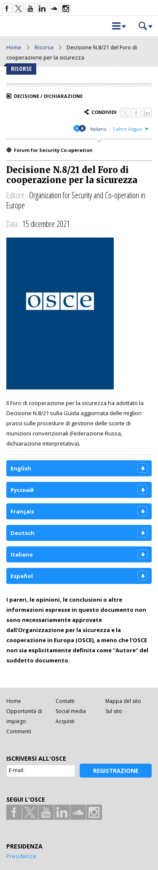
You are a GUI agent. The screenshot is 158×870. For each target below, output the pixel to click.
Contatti (65, 701)
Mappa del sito (123, 701)
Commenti (18, 731)
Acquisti (65, 721)
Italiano (98, 129)
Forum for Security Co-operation (53, 150)
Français (22, 511)
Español (22, 576)
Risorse (44, 47)
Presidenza (21, 856)
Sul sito (113, 711)
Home (13, 47)
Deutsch (23, 533)
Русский (22, 490)
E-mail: (16, 770)
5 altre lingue (127, 129)
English (21, 468)
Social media (71, 711)
